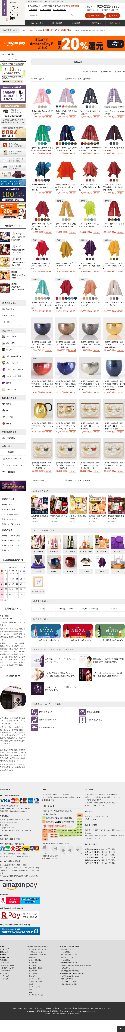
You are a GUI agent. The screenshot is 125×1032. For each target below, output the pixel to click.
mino (6, 410)
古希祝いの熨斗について (11, 540)
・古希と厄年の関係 (66, 979)
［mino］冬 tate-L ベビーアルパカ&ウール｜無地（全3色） (89, 266)
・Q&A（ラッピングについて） (70, 957)
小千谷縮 (7, 416)
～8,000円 (42, 609)
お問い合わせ (115, 23)
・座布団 (30, 984)
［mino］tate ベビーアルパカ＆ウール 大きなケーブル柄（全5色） (41, 226)
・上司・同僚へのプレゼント (36, 954)
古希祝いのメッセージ (10, 550)
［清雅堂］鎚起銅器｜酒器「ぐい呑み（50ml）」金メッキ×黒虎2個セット (41, 465)
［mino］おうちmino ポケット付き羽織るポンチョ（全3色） (89, 187)
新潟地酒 (9, 431)
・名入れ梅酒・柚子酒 (34, 968)
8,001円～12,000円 (66, 609)
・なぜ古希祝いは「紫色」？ (69, 981)
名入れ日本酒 (9, 336)
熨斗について (91, 819)
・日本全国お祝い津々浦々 (68, 984)
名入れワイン (9, 349)
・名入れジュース (33, 973)
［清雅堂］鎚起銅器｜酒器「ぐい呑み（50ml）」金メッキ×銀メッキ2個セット (113, 426)
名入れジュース (10, 363)
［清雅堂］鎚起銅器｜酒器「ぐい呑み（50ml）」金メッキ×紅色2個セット (89, 465)
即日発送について (59, 10)
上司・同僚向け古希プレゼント (113, 640)
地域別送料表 (49, 800)
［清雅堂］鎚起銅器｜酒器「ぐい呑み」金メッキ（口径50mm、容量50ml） (114, 344)
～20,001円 (8, 471)
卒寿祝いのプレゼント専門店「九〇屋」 (100, 860)
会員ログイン (94, 15)
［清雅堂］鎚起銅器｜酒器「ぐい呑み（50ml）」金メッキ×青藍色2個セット (65, 465)
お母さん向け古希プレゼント (82, 640)
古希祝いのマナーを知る (11, 536)
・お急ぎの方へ (32, 957)
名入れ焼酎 (8, 343)
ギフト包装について (94, 800)
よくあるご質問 (45, 10)
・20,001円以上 (5, 971)
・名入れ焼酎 (31, 965)
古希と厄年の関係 (93, 712)
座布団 (6, 382)
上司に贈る (76, 23)
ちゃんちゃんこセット (12, 369)
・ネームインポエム (33, 987)
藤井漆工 (7, 423)
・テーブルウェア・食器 (35, 995)
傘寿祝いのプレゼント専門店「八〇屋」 (100, 855)
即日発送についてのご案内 (11, 81)
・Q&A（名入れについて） (68, 949)
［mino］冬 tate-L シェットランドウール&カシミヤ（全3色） (113, 266)
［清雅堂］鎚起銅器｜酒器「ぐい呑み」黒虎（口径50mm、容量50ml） (90, 344)
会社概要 (3, 954)
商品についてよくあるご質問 (69, 946)
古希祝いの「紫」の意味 (11, 524)
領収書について (5, 957)
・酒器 (29, 992)
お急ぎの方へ (95, 23)
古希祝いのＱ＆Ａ (45, 712)
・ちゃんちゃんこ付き (34, 979)
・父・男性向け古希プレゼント (37, 949)
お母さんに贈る (56, 23)
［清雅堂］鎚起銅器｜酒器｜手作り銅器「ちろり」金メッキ (42, 426)
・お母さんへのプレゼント (36, 952)
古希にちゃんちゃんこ (95, 720)
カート (113, 15)
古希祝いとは (7, 505)
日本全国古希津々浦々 (47, 720)
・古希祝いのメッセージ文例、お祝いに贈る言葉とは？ (78, 965)
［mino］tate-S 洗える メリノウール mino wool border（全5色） (41, 187)
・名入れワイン (32, 971)
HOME (2, 946)
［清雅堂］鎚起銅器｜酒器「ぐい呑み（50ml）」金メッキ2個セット (89, 426)
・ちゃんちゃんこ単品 (34, 981)
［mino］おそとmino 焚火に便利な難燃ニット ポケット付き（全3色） (113, 187)
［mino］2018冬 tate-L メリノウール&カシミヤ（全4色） (41, 266)
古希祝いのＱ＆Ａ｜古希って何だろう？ (73, 973)
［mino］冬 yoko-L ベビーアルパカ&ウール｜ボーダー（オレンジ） (66, 187)
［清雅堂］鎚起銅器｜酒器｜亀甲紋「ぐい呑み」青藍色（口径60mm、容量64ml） (66, 384)
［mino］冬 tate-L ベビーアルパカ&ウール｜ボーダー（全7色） (65, 305)
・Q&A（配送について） (68, 960)
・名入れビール (32, 976)
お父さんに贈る (37, 23)
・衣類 (29, 989)
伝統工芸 (9, 397)
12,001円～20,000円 (90, 609)
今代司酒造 (8, 437)
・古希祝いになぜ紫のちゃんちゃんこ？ (73, 976)
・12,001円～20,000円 (7, 968)
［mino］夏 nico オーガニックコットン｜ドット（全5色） (41, 305)
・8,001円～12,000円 (7, 965)
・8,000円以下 (4, 962)
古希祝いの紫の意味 (46, 728)
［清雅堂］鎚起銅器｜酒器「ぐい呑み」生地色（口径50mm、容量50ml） (65, 344)
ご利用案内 (33, 10)
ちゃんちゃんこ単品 (11, 376)
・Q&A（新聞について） (68, 952)
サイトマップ (4, 949)
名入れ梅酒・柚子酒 (11, 356)
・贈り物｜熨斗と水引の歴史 (69, 971)
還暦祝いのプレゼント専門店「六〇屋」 (100, 849)
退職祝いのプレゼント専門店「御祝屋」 (100, 863)
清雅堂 (6, 403)
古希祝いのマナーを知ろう (68, 962)
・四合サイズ (4, 979)
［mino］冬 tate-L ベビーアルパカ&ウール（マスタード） (65, 266)
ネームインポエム (11, 389)
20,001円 (114, 609)
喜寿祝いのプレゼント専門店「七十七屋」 (101, 852)
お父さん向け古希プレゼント (50, 640)
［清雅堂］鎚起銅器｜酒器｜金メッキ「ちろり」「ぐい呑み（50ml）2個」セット (66, 426)
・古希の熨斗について (67, 968)
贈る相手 (9, 303)
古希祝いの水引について (11, 545)
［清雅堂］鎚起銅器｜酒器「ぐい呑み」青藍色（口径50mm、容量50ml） (41, 344)
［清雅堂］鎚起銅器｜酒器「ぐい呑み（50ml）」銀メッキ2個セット (113, 465)
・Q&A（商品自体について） (69, 954)
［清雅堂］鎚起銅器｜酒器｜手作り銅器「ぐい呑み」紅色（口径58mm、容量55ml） (42, 384)
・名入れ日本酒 (32, 962)
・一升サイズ (4, 976)
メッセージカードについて (96, 805)
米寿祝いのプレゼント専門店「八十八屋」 (101, 857)
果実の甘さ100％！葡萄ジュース (17, 289)
